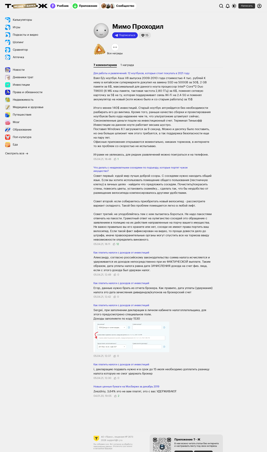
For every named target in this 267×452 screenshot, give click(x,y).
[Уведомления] (227, 5)
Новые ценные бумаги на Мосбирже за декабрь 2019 (126, 386)
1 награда (127, 65)
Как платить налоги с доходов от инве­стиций (121, 252)
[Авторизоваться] (259, 5)
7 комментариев (105, 65)
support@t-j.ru (114, 440)
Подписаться (125, 35)
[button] (145, 35)
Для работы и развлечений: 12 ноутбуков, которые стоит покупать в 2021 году (141, 73)
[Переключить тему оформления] (234, 5)
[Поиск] (221, 5)
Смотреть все (16, 153)
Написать (247, 6)
